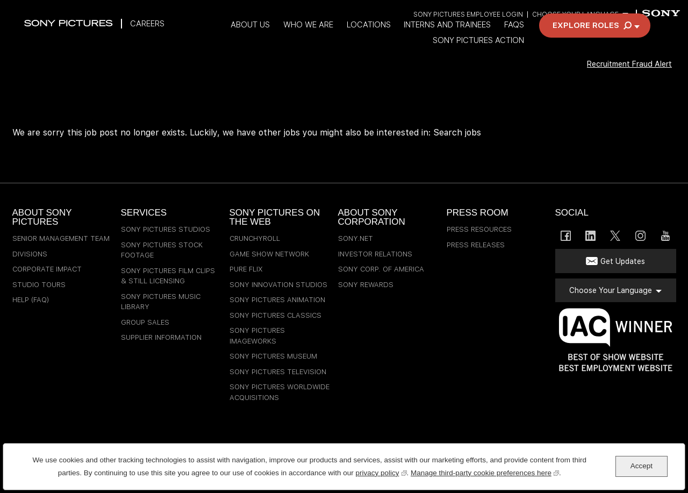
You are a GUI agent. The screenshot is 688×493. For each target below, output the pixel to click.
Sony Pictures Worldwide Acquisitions (279, 392)
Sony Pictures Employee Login (467, 15)
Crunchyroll (255, 238)
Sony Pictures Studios (165, 229)
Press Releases (476, 245)
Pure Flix (246, 269)
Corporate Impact (47, 269)
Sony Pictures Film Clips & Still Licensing (168, 276)
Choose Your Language (575, 15)
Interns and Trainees (474, 39)
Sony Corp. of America (381, 269)
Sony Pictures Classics (275, 315)
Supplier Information (161, 337)
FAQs (543, 39)
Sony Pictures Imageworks (257, 335)
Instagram (640, 236)
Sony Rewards (365, 285)
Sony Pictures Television (278, 372)
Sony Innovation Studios (278, 285)
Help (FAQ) (30, 300)
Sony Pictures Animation (277, 300)
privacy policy (380, 472)
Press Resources (479, 229)
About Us (271, 39)
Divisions (29, 254)
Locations (393, 39)
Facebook (566, 236)
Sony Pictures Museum (273, 356)
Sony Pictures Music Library (160, 301)
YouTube (665, 236)
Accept (641, 466)
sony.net (355, 238)
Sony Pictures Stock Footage (162, 250)
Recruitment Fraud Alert (622, 79)
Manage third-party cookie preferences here (485, 472)
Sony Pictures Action (507, 55)
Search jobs (457, 132)
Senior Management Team (61, 238)
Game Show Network (269, 254)
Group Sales (145, 322)
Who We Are (331, 39)
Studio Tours (39, 285)
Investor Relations (375, 254)
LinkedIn (590, 236)
